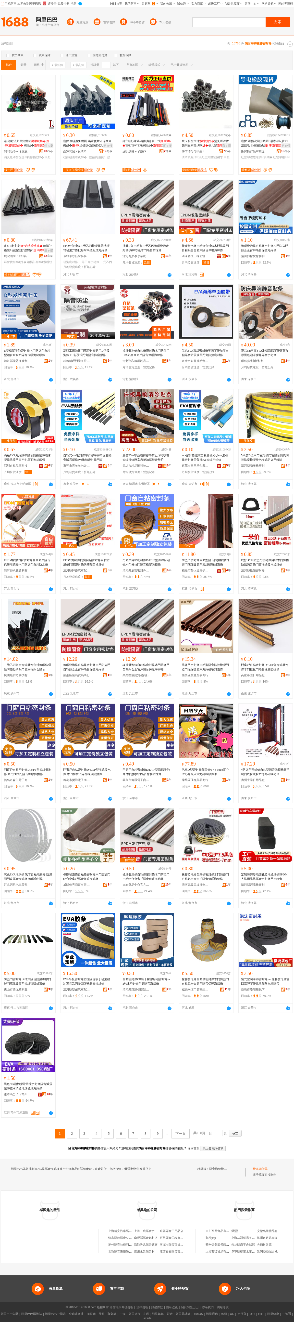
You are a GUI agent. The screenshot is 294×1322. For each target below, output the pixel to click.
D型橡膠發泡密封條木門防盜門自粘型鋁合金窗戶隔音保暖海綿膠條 (27, 353)
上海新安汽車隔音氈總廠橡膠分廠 (130, 1231)
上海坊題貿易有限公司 (246, 1238)
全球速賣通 (76, 1314)
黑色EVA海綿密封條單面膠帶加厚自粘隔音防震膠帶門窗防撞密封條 (205, 353)
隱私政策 (172, 1307)
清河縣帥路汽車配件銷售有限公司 (76, 570)
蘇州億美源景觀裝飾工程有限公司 (228, 1244)
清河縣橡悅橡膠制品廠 (254, 256)
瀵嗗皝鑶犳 (189, 157)
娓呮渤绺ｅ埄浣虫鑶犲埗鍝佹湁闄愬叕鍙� (17, 151)
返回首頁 (193, 1148)
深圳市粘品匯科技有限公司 (17, 465)
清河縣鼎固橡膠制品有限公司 (195, 884)
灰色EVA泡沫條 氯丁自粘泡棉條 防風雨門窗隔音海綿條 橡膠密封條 (28, 877)
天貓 (102, 1314)
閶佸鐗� (265, 157)
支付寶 (241, 1314)
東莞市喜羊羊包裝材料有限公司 (76, 465)
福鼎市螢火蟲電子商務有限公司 (195, 570)
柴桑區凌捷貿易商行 (135, 675)
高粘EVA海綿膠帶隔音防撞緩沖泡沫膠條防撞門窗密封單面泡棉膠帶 (27, 458)
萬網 (224, 1314)
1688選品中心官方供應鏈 (135, 884)
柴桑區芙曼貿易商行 (195, 675)
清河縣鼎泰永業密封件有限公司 (135, 256)
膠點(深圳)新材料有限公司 (254, 361)
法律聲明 (142, 1307)
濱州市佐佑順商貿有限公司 (274, 1238)
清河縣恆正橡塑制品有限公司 (195, 256)
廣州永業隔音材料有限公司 (151, 1251)
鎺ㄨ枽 (48, 145)
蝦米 (170, 1314)
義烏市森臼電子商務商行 (17, 780)
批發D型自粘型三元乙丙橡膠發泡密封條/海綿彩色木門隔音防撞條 (145, 248)
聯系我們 (208, 1307)
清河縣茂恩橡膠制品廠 (17, 361)
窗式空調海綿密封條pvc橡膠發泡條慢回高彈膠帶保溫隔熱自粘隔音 (265, 981)
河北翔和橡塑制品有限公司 (135, 361)
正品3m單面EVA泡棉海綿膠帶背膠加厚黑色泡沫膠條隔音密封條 (265, 353)
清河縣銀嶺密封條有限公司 (254, 570)
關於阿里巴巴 (190, 1307)
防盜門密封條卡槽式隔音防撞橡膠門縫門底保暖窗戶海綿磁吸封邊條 (27, 981)
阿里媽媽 (158, 1314)
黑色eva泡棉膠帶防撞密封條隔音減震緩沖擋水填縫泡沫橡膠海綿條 (28, 1086)
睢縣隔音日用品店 (171, 1231)
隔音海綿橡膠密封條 (222, 1169)
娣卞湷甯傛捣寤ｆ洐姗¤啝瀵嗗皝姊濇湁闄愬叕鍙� (195, 151)
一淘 (122, 1314)
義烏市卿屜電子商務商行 (135, 780)
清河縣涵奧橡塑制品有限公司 (254, 465)
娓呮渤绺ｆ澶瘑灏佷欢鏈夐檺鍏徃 (17, 256)
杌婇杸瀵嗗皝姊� (75, 157)
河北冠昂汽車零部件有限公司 (17, 884)
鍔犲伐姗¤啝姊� (15, 262)
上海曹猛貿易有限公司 (220, 1251)
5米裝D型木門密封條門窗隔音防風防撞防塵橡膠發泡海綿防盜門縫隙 (265, 458)
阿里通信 (212, 1314)
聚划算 (112, 1314)
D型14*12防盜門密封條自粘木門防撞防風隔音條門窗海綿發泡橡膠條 (265, 562)
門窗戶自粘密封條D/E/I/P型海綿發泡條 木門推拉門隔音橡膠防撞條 (27, 772)
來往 (252, 1314)
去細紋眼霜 (264, 1244)
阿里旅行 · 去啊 (139, 1314)
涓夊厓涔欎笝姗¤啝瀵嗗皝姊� (24, 157)
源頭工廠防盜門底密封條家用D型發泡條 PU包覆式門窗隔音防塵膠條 (86, 353)
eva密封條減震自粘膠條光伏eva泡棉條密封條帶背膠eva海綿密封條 (205, 458)
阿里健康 (273, 1314)
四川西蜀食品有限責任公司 (223, 1231)
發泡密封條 (70, 262)
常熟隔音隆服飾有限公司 (124, 1251)
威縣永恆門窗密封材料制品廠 (195, 989)
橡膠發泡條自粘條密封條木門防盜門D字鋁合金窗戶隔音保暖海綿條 (146, 353)
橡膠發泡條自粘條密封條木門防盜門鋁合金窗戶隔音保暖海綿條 (264, 248)
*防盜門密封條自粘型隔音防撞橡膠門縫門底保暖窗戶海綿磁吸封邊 (265, 772)
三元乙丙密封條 (89, 262)
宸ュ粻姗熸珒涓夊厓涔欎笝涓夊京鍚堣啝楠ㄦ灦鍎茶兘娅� (205, 143)
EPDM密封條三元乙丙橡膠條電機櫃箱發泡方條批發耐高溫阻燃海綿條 (86, 248)
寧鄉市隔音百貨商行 (173, 1244)
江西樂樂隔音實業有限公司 (177, 1251)
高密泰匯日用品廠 (253, 675)
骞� (48, 151)
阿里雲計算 (183, 1314)
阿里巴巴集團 (9, 1314)
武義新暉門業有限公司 (76, 361)
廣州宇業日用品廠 (253, 780)
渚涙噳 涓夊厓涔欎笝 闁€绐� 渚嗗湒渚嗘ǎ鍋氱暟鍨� (28, 143)
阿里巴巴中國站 (55, 1314)
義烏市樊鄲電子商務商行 (76, 780)
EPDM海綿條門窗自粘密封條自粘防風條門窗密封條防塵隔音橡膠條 (86, 562)
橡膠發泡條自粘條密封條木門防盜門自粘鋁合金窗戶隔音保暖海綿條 (205, 248)
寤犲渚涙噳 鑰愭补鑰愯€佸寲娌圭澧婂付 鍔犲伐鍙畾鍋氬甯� (28, 248)
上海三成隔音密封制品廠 (150, 1231)
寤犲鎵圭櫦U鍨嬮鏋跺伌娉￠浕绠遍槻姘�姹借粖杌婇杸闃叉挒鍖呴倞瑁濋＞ (87, 143)
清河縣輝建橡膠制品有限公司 (135, 989)
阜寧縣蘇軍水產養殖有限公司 (250, 1251)
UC (232, 1314)
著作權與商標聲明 (121, 1307)
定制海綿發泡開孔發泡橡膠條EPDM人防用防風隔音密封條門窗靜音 (264, 877)
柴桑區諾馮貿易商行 (76, 675)
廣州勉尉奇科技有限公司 (17, 675)
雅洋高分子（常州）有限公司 (17, 1094)
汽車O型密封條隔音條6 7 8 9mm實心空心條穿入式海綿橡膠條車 (205, 772)
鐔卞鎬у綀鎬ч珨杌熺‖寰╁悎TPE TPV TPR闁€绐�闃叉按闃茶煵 (146, 143)
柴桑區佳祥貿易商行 (195, 780)
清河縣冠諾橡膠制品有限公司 (254, 884)
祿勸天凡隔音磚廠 (146, 1244)
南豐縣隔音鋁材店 (146, 1238)
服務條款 (157, 1307)
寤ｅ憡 (108, 145)
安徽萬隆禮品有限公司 (271, 1231)
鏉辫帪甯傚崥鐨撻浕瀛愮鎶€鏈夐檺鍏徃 (254, 151)
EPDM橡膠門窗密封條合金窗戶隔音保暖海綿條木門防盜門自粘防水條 (27, 562)
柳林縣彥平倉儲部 (243, 1244)
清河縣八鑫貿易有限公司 (17, 570)
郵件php (211, 1238)
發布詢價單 (260, 1169)
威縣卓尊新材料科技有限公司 (76, 256)
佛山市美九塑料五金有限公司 (17, 989)
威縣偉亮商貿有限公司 (76, 884)
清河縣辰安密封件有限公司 (135, 570)
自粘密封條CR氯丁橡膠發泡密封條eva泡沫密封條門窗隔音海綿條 (146, 981)
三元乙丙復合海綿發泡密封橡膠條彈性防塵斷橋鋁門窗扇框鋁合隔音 (27, 667)
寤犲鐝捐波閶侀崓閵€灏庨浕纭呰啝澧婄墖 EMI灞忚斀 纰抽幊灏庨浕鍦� (265, 143)
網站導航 (223, 1307)
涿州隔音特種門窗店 (121, 1244)
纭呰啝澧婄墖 (250, 157)
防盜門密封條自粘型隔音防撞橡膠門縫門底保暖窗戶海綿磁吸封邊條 (205, 562)
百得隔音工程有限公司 (174, 1238)
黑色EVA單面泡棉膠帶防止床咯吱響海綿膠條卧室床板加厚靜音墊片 (145, 458)
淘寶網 (91, 1314)
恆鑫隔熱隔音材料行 (121, 1238)
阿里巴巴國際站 (31, 1314)
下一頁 (180, 1134)
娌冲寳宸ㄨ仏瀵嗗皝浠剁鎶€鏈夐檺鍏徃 (76, 151)
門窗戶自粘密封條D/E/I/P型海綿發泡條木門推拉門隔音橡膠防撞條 (146, 562)
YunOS (198, 1314)
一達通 (286, 1314)
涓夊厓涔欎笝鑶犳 (210, 157)
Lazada (146, 1318)
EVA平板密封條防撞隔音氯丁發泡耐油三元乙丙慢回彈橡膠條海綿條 (86, 981)
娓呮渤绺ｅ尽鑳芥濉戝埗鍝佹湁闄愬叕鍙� (135, 151)
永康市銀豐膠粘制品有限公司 (195, 361)
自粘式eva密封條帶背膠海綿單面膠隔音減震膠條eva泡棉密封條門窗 (87, 458)
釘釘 (261, 1314)
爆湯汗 (235, 1231)
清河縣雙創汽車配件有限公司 (76, 989)
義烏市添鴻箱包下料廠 (254, 989)
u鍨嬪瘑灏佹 (96, 157)
